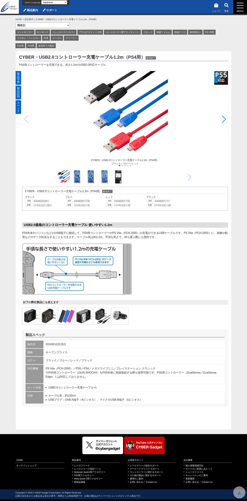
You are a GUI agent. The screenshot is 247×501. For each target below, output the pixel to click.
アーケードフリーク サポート (145, 469)
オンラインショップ (26, 465)
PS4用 (20, 45)
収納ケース (179, 32)
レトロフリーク (82, 465)
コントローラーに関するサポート (146, 472)
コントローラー (25, 32)
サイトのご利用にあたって (199, 469)
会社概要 (188, 460)
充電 (46, 38)
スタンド (147, 32)
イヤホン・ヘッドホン (28, 38)
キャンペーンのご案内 (197, 475)
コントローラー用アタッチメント (122, 32)
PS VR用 (209, 32)
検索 (226, 7)
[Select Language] (54, 2)
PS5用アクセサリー (84, 475)
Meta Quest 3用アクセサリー (88, 478)
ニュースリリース (194, 472)
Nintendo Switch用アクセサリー (89, 472)
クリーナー (71, 38)
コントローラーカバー (63, 32)
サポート (51, 10)
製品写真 (18, 77)
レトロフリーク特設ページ (87, 469)
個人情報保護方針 (194, 465)
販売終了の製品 (46, 45)
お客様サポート (135, 460)
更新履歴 (190, 478)
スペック (18, 107)
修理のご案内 (136, 478)
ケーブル (56, 38)
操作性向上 (195, 32)
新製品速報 (79, 482)
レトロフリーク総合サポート (144, 465)
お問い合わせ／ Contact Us (143, 482)
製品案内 (32, 10)
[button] (224, 119)
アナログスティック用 (90, 32)
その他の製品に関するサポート (145, 475)
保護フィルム (163, 32)
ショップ (216, 7)
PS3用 (31, 45)
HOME (18, 19)
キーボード (42, 32)
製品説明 (18, 92)
